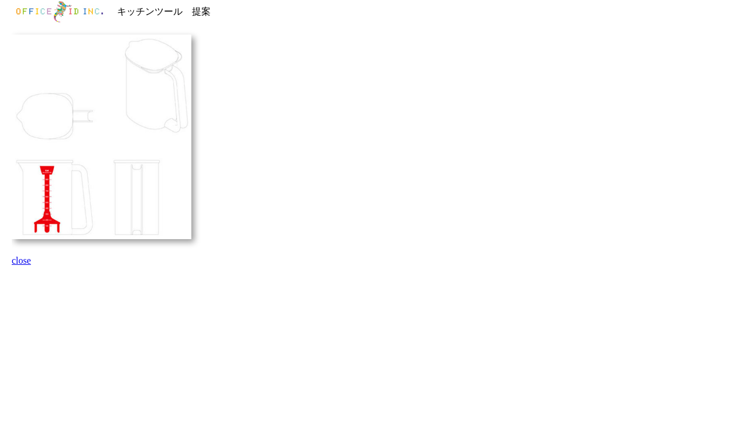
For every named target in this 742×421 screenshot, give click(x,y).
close (21, 260)
